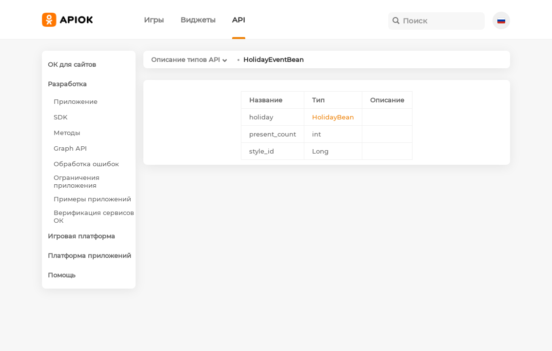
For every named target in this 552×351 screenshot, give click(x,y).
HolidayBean (333, 117)
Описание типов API (185, 59)
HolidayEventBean (273, 59)
